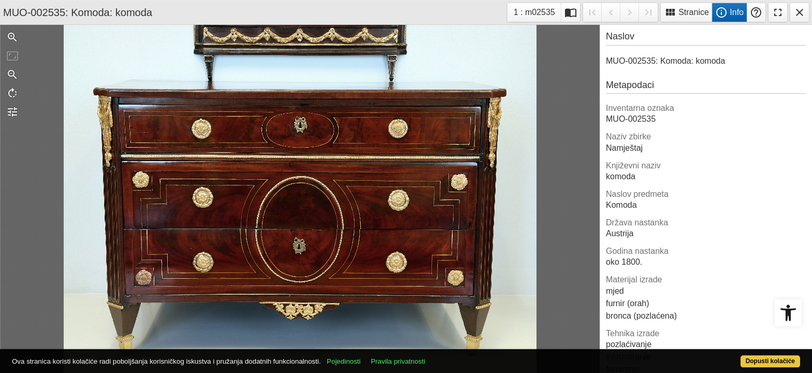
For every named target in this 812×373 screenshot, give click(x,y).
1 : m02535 (537, 11)
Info (729, 12)
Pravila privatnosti (438, 356)
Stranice (686, 12)
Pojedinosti (384, 356)
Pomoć (756, 12)
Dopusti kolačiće (727, 356)
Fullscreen (778, 12)
